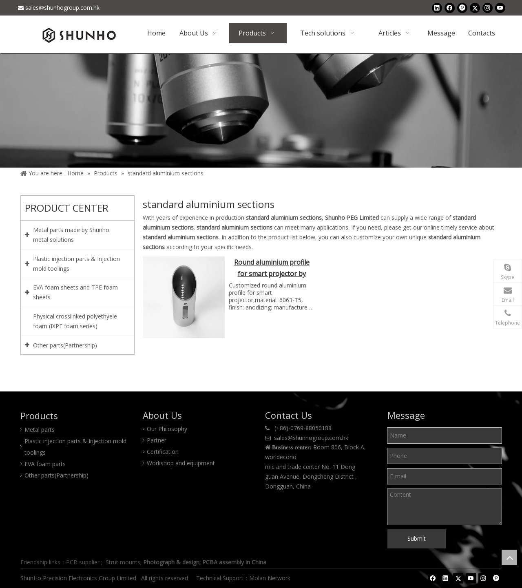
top (509, 557)
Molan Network (270, 578)
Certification (163, 451)
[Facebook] (450, 7)
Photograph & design (171, 562)
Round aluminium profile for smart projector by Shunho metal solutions (272, 269)
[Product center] (261, 110)
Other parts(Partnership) (56, 475)
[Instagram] (487, 7)
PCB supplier (83, 562)
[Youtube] (500, 7)
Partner (156, 440)
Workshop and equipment (181, 463)
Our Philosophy (167, 429)
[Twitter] (475, 7)
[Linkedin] (437, 7)
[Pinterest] (462, 7)
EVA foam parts (45, 464)
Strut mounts (123, 562)
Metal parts (39, 429)
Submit (416, 538)
